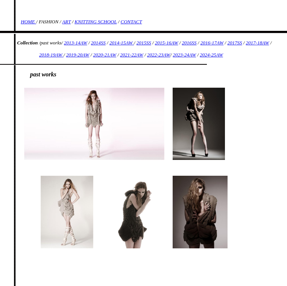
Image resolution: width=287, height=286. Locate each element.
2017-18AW (257, 43)
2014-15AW (121, 43)
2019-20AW (78, 55)
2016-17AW (212, 43)
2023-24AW (184, 55)
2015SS (144, 43)
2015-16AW (166, 43)
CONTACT (131, 21)
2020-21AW (105, 55)
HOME (28, 21)
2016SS (189, 43)
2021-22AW (131, 55)
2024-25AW (211, 55)
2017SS (234, 43)
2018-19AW (51, 55)
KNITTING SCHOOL (95, 21)
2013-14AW (75, 43)
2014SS (98, 43)
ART (66, 21)
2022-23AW (158, 55)
